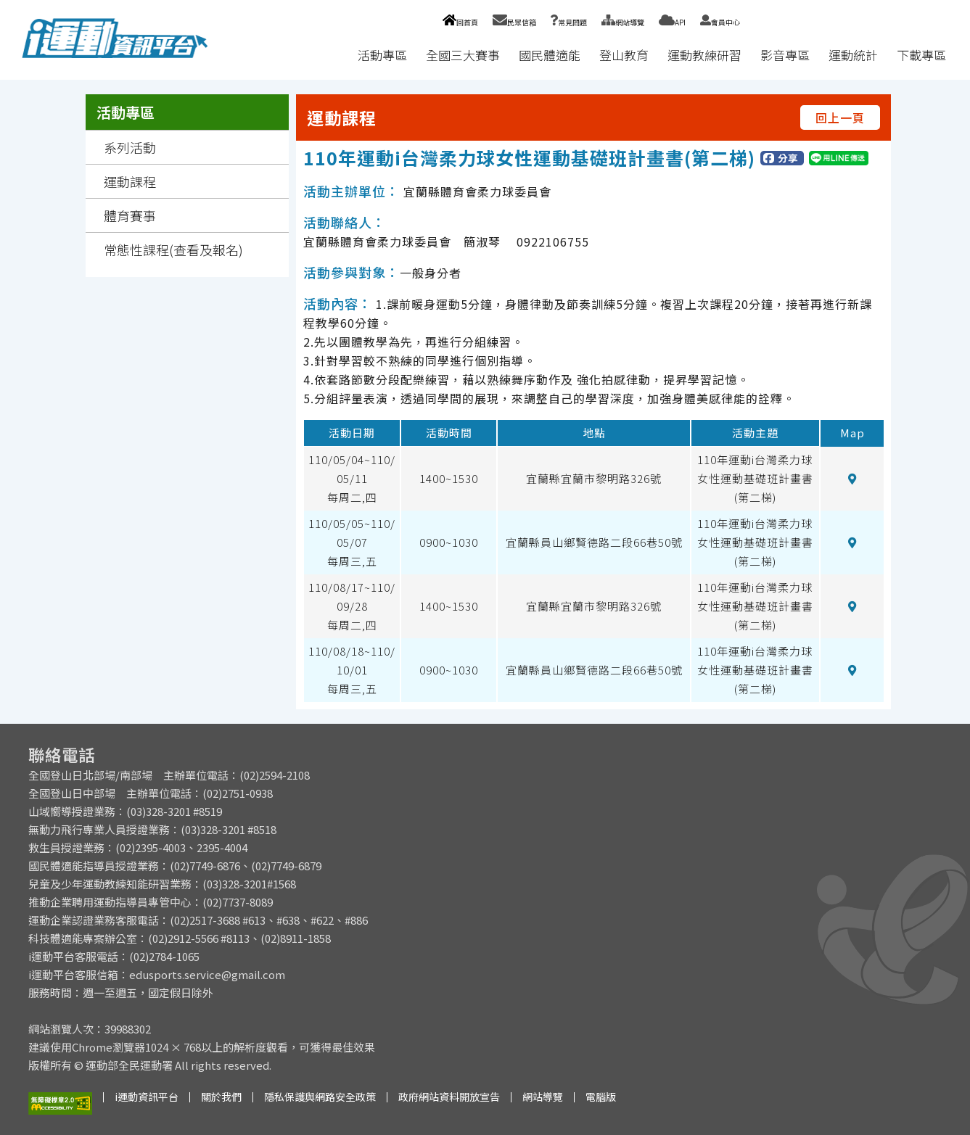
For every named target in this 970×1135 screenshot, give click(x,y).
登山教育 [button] (624, 55)
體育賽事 (130, 215)
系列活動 (130, 147)
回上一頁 (840, 117)
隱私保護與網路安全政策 (320, 1096)
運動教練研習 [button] (704, 55)
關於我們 (221, 1096)
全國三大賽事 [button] (463, 55)
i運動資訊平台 (146, 1096)
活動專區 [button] (382, 55)
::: (334, 55)
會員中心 (720, 22)
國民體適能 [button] (549, 55)
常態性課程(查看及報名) (173, 249)
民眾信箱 (514, 22)
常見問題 (569, 22)
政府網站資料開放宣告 (449, 1096)
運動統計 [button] (853, 55)
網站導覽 (622, 22)
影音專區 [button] (785, 55)
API (672, 22)
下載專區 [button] (921, 55)
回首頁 (460, 22)
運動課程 (130, 181)
